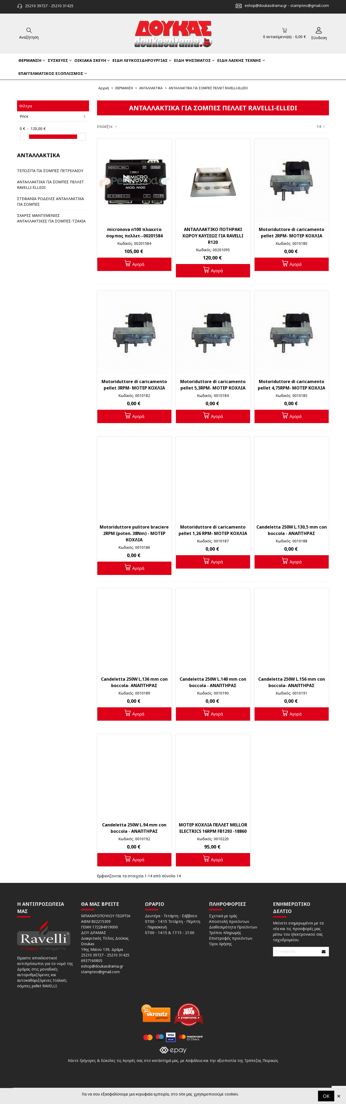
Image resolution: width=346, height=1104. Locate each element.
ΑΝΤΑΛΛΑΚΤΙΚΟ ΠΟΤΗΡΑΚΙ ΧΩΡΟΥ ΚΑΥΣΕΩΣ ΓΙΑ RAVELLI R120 (212, 235)
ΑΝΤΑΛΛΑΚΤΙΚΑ (38, 155)
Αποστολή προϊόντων (229, 921)
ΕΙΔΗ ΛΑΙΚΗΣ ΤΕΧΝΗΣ (239, 60)
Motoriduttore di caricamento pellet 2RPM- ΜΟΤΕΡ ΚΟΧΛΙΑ (291, 232)
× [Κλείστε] (339, 1095)
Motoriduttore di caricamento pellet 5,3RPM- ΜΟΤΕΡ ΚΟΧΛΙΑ (213, 385)
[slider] (24, 136)
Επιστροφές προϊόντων (230, 938)
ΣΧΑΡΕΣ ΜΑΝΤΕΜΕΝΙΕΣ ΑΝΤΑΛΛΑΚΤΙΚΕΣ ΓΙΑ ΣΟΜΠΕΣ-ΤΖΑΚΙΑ (51, 218)
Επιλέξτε (107, 126)
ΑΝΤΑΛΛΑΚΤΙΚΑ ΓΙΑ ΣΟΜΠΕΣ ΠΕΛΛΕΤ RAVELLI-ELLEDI (50, 184)
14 (321, 126)
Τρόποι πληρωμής (225, 932)
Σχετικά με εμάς (223, 915)
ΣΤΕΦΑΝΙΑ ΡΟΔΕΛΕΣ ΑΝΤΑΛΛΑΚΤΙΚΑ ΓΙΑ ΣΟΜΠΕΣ (50, 201)
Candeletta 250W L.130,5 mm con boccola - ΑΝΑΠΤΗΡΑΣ (291, 530)
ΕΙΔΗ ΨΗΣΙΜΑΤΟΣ (192, 60)
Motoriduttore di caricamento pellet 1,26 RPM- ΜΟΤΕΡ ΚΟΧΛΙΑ (213, 530)
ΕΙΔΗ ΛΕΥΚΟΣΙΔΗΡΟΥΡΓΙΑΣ (140, 60)
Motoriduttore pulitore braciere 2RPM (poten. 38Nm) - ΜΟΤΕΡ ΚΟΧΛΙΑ (134, 533)
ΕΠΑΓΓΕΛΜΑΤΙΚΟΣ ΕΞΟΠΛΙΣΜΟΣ (50, 73)
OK (326, 1096)
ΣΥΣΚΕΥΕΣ (58, 60)
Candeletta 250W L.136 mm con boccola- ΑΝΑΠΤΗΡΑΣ (134, 682)
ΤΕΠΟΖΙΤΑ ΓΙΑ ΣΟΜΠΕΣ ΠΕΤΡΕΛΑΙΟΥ (50, 170)
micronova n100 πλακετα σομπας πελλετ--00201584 (134, 232)
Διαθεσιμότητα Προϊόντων (233, 927)
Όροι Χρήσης (220, 943)
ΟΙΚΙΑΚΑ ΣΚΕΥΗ (90, 60)
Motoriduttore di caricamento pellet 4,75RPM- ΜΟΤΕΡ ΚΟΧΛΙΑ (291, 385)
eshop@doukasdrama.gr (266, 5)
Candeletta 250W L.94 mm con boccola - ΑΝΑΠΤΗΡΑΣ (134, 828)
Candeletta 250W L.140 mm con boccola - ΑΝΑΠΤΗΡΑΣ (213, 682)
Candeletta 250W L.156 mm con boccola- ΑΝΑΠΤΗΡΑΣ (291, 682)
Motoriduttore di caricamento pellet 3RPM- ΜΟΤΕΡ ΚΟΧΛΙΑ (134, 385)
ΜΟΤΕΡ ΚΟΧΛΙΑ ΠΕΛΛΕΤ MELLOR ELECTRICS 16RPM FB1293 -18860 (213, 828)
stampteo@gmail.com (309, 5)
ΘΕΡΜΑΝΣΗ (29, 60)
